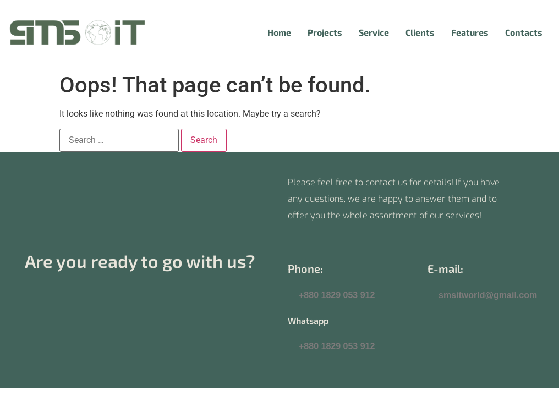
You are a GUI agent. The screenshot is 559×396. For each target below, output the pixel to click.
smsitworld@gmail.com (488, 295)
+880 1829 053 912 (337, 295)
